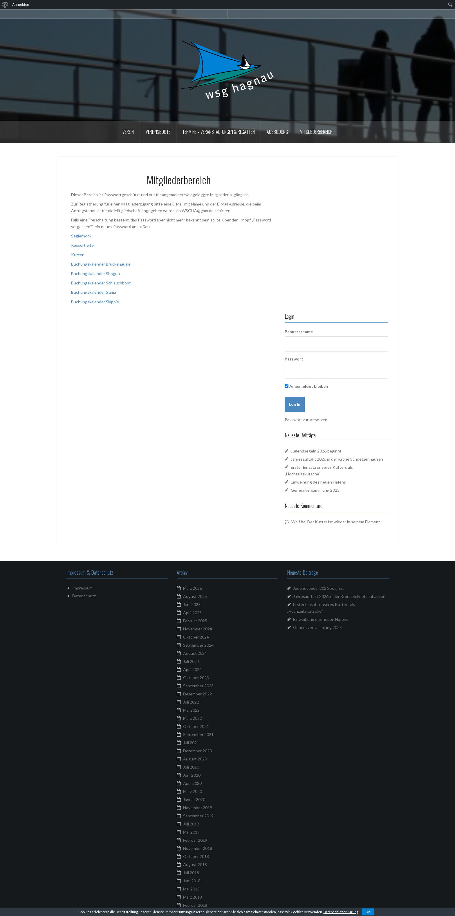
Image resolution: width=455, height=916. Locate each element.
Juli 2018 (191, 741)
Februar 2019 (195, 709)
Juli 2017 (191, 798)
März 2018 (192, 766)
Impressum (82, 457)
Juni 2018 (192, 749)
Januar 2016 (194, 888)
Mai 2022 (191, 579)
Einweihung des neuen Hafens (334, 344)
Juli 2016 (191, 855)
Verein (128, 131)
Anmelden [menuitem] (20, 4)
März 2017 (192, 831)
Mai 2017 (191, 814)
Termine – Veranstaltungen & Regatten (218, 131)
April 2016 (192, 863)
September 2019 (198, 684)
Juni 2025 (192, 473)
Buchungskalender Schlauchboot (101, 282)
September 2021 (198, 603)
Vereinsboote (158, 131)
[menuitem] (5, 4)
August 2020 (195, 627)
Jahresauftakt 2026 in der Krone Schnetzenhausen (339, 465)
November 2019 (197, 676)
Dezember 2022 (197, 562)
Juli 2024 (191, 530)
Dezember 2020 (197, 619)
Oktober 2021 (196, 595)
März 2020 (192, 660)
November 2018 (197, 717)
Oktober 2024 (196, 506)
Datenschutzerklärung (341, 912)
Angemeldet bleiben (322, 242)
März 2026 (192, 457)
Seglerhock (81, 235)
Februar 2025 (195, 489)
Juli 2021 (191, 611)
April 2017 (192, 823)
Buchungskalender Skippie (95, 301)
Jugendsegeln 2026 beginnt (332, 306)
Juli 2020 (191, 636)
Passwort (310, 214)
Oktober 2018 (196, 725)
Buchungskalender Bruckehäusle (101, 264)
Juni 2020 (192, 644)
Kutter (77, 254)
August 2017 (195, 790)
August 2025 (195, 465)
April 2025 (192, 481)
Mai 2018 (191, 757)
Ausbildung (277, 131)
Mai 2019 (191, 701)
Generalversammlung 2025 (331, 352)
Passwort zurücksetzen (322, 275)
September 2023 (198, 554)
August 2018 (195, 733)
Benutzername (315, 187)
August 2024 (195, 522)
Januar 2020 (194, 668)
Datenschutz (84, 464)
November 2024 (197, 497)
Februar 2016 (195, 879)
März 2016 (192, 871)
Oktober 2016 (196, 839)
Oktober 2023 (196, 546)
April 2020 (192, 652)
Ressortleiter (83, 245)
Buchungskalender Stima (93, 292)
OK (368, 912)
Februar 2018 (195, 774)
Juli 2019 (191, 692)
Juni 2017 (192, 806)
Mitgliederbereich (316, 131)
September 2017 (198, 782)
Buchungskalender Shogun (95, 273)
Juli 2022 (191, 571)
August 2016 (195, 847)
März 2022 (192, 587)
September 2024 (198, 514)
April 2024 (192, 538)
